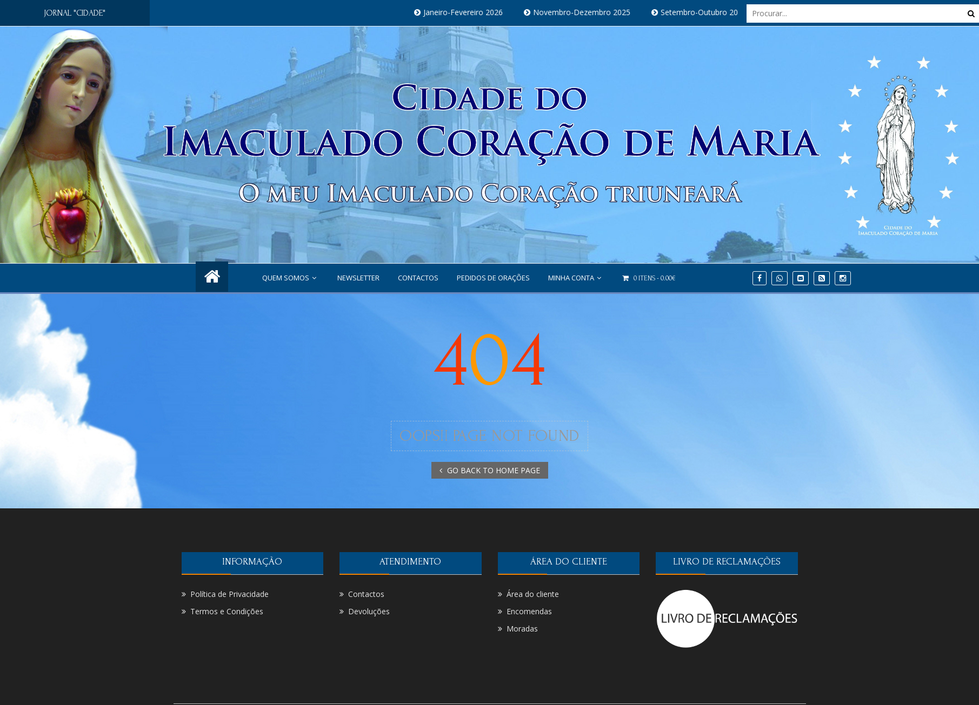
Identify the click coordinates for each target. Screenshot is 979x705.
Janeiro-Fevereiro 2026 (469, 12)
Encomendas (529, 611)
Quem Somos (290, 278)
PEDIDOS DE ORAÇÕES (493, 278)
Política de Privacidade (229, 594)
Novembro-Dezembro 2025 (587, 12)
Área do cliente (533, 594)
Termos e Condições (226, 611)
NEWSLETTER (358, 278)
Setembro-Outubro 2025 (709, 12)
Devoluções (369, 611)
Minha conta (576, 278)
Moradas (522, 628)
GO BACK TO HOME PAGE (489, 470)
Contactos (418, 278)
